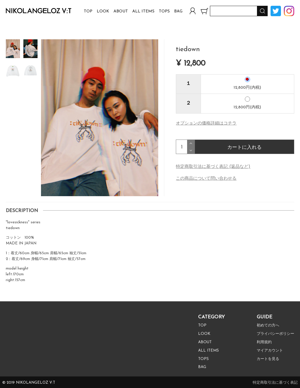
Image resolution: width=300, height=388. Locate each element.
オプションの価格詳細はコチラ (206, 124)
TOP (88, 11)
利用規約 (262, 343)
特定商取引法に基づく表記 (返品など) (213, 167)
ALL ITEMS (143, 11)
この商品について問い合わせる (206, 179)
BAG (178, 11)
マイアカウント (268, 351)
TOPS (164, 11)
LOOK (103, 11)
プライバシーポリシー (274, 334)
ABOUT (120, 11)
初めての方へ (266, 326)
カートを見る (266, 359)
